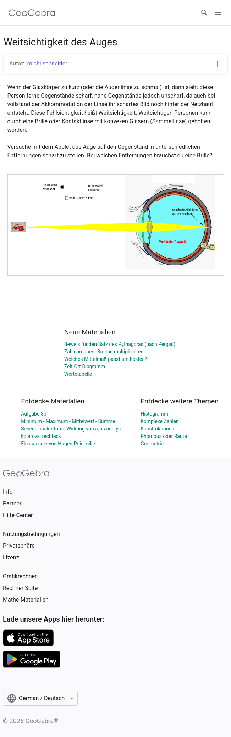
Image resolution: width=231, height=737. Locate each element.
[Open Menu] (218, 13)
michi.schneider (47, 63)
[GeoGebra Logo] (32, 12)
